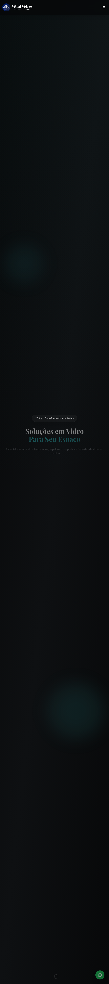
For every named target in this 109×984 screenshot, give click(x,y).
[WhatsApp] (99, 974)
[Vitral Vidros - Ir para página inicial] (17, 7)
